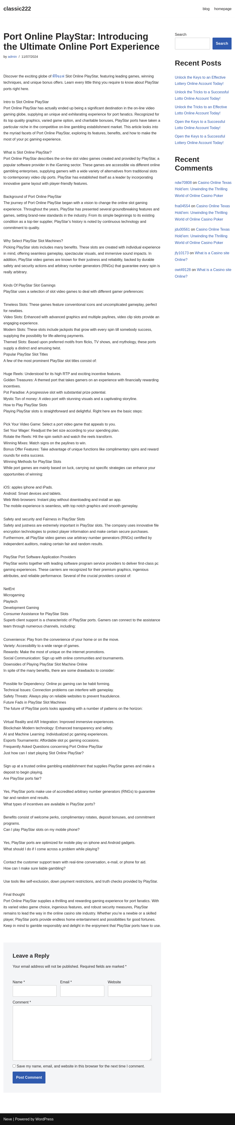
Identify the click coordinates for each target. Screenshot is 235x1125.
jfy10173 (182, 253)
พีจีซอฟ (58, 76)
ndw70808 (183, 183)
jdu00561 (182, 229)
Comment (22, 1002)
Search (181, 34)
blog (206, 9)
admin (12, 56)
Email (66, 982)
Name (19, 982)
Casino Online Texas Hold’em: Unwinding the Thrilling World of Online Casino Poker (203, 189)
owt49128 (183, 270)
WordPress (44, 1119)
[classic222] (17, 9)
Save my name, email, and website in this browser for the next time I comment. (81, 1066)
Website (114, 982)
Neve (7, 1119)
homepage (223, 9)
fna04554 (182, 206)
